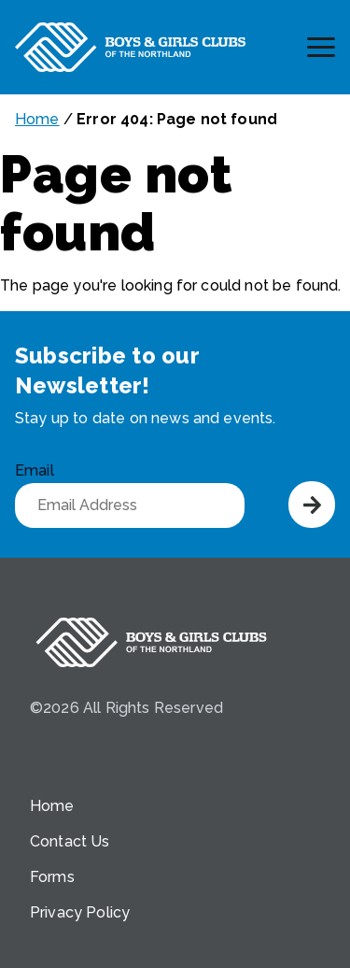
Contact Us (70, 841)
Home (37, 119)
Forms (52, 877)
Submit (311, 504)
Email (34, 470)
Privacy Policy (80, 912)
